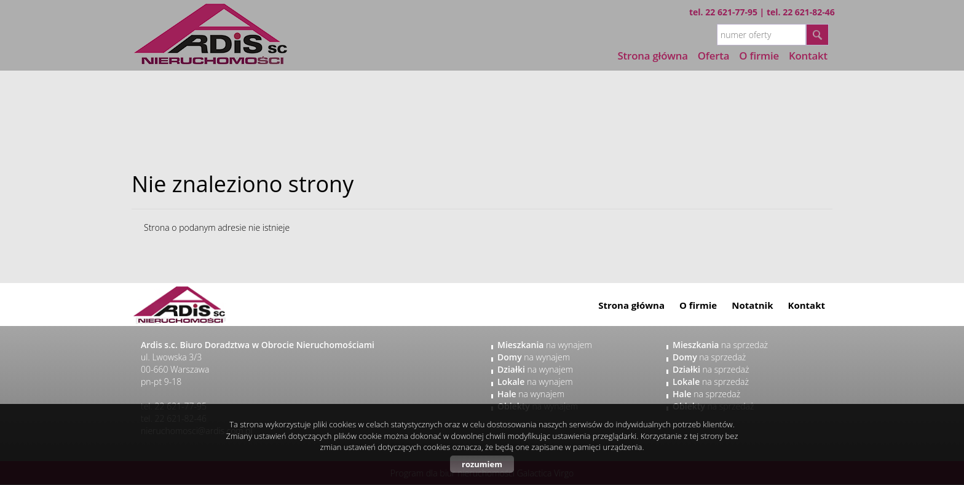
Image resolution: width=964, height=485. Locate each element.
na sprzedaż (720, 345)
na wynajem (544, 345)
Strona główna (653, 56)
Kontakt (807, 305)
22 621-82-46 (809, 12)
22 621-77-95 (731, 12)
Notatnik (752, 305)
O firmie (698, 305)
